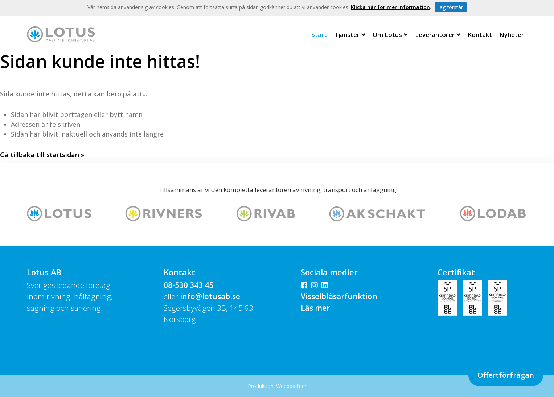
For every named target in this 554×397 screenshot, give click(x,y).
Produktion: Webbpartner (277, 386)
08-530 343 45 (188, 285)
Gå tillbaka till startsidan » (42, 154)
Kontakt (480, 34)
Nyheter (511, 34)
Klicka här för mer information (390, 7)
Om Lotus (390, 34)
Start (319, 34)
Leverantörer (437, 34)
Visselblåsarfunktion (339, 296)
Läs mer (315, 308)
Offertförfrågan (505, 375)
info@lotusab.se (210, 296)
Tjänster (349, 34)
